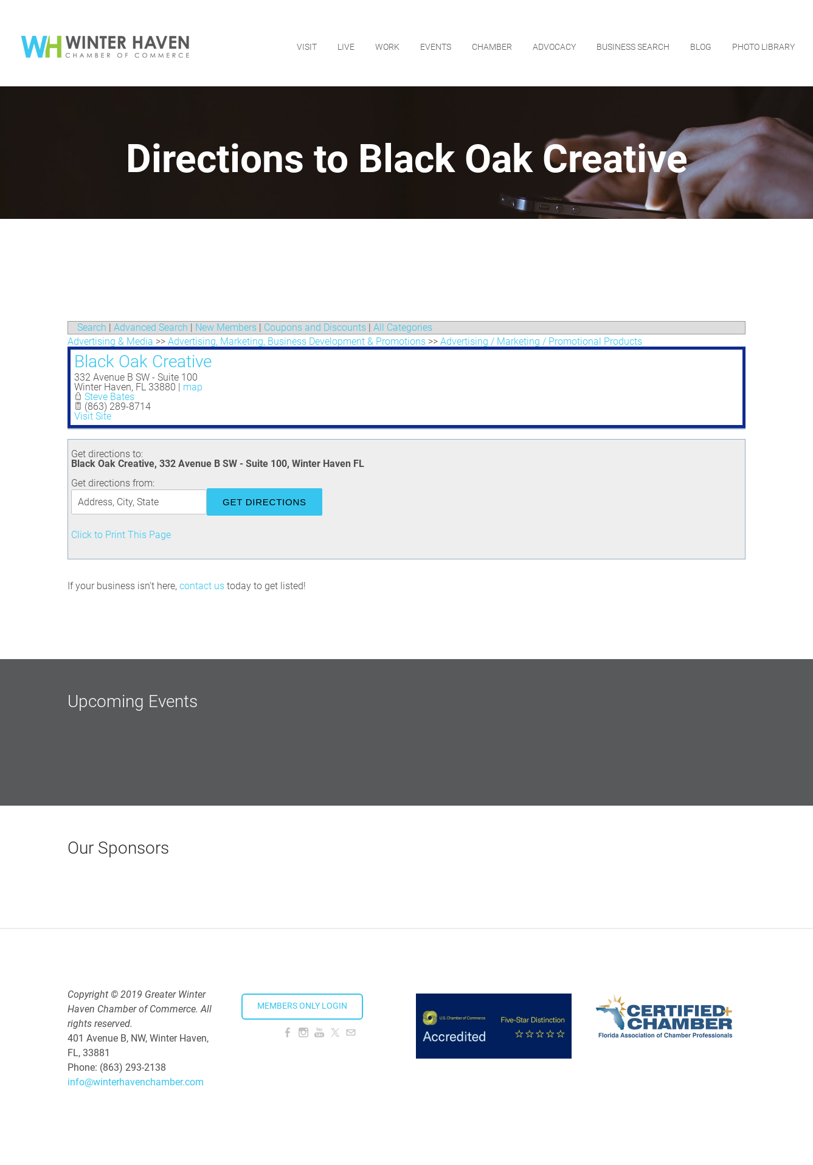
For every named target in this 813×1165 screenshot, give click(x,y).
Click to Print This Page (121, 535)
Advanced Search (151, 327)
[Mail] (351, 1033)
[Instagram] (303, 1033)
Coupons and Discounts (315, 327)
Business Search (631, 39)
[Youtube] (319, 1033)
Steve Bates (109, 397)
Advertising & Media (110, 341)
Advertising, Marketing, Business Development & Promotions (297, 341)
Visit (306, 39)
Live (344, 39)
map (192, 387)
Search (91, 327)
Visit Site (92, 416)
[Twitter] (335, 1033)
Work (386, 39)
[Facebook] (287, 1033)
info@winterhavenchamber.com (135, 1082)
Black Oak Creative (143, 361)
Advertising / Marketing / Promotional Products (541, 341)
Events (434, 39)
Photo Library (762, 39)
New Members (226, 327)
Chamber (491, 39)
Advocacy (553, 39)
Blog (699, 39)
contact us (201, 586)
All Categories (402, 327)
